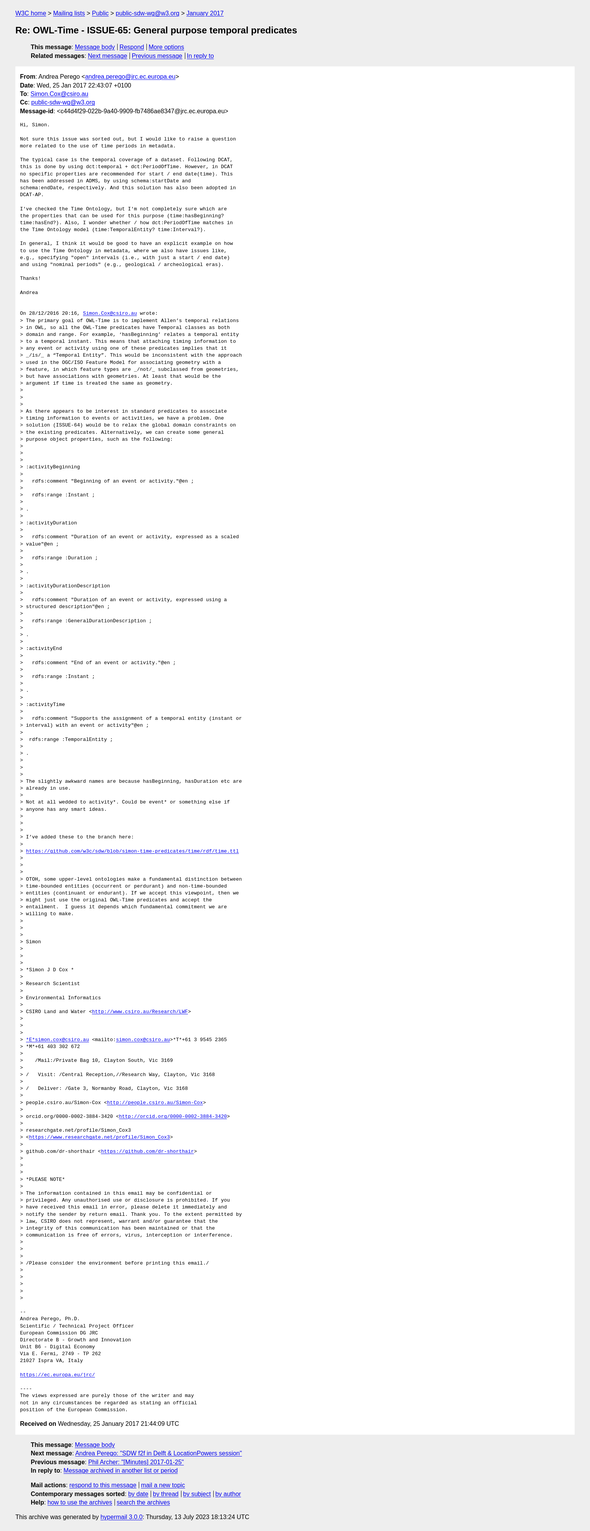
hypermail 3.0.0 (121, 1517)
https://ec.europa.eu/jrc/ (57, 1375)
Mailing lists (69, 13)
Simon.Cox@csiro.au (59, 94)
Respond (132, 47)
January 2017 (205, 13)
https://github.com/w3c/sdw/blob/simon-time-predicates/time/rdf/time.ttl (132, 851)
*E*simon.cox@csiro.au (57, 1040)
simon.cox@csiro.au (143, 1040)
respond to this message (102, 1485)
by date (138, 1494)
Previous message (157, 56)
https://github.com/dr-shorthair (147, 1151)
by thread (166, 1494)
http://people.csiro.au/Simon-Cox (155, 1102)
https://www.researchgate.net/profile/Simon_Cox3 (99, 1137)
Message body (95, 47)
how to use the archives (80, 1502)
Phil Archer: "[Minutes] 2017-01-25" (136, 1462)
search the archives (143, 1502)
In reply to (200, 56)
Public (100, 13)
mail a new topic (163, 1485)
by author (228, 1494)
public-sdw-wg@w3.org (147, 13)
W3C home (30, 13)
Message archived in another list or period (120, 1470)
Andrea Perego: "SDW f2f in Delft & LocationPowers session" (158, 1453)
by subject (197, 1494)
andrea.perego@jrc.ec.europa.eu (130, 76)
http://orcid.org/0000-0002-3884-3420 (173, 1116)
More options (166, 47)
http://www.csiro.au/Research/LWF (140, 1012)
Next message (107, 56)
